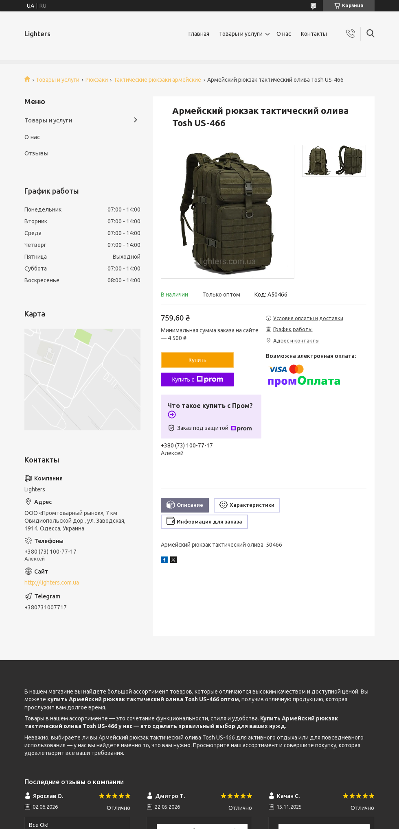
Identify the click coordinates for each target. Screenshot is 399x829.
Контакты (314, 34)
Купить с (197, 379)
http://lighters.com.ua (51, 582)
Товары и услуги (241, 34)
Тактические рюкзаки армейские (157, 79)
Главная (199, 34)
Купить (197, 360)
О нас (283, 34)
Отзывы (36, 153)
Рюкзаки (97, 79)
